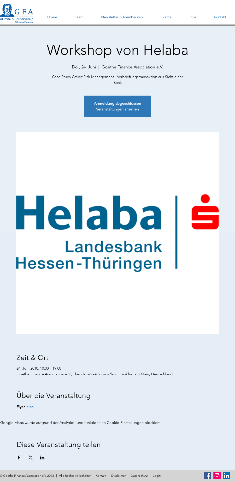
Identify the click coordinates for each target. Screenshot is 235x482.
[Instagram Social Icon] (217, 475)
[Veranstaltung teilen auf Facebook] (19, 457)
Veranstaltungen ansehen (117, 109)
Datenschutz (139, 475)
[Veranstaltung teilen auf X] (30, 457)
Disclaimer (118, 475)
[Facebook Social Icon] (207, 475)
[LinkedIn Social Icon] (226, 475)
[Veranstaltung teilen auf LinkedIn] (42, 457)
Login (157, 475)
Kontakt (101, 475)
